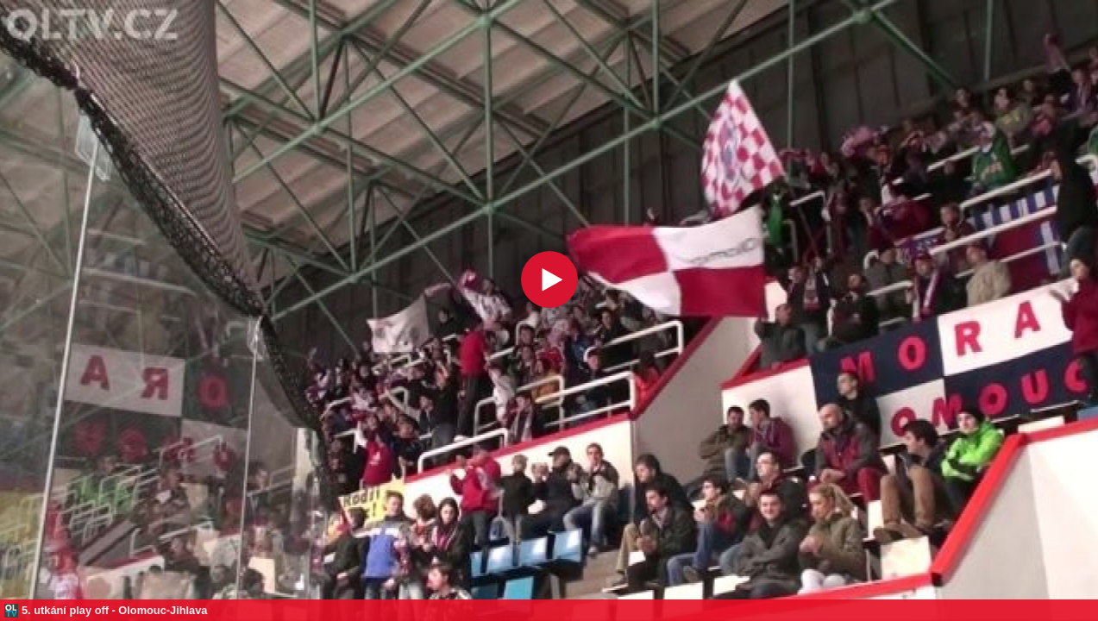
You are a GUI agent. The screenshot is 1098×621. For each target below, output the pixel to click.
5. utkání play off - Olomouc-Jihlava (114, 610)
